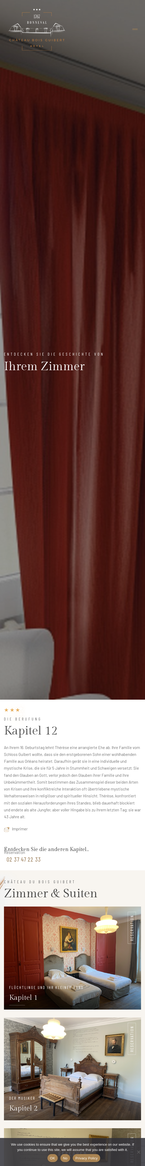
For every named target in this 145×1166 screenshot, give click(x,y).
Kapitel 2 (23, 1108)
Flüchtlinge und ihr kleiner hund (46, 987)
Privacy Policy (86, 1158)
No (65, 1158)
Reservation (131, 928)
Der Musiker (22, 1098)
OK (52, 1158)
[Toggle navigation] (135, 29)
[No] (138, 1152)
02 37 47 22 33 (24, 861)
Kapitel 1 (23, 997)
